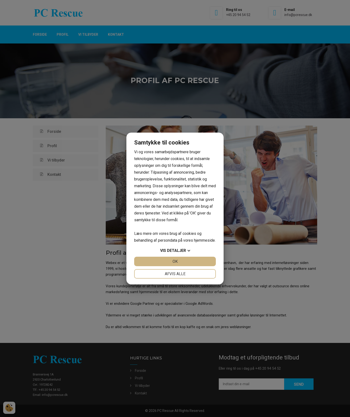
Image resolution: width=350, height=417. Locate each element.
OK (175, 261)
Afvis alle (175, 274)
